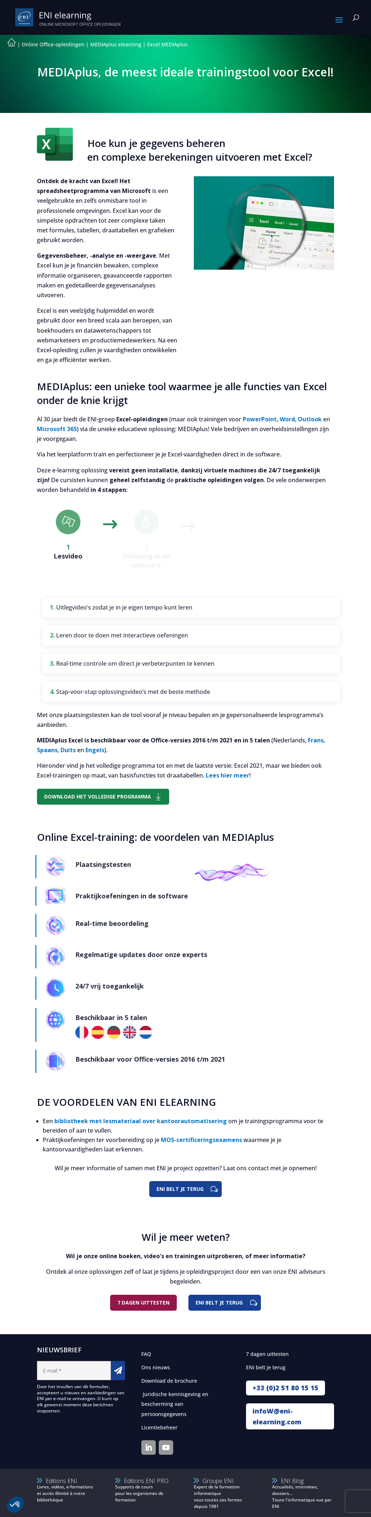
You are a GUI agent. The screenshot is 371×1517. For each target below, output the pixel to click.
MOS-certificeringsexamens (201, 1140)
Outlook (310, 419)
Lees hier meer (227, 775)
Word (287, 419)
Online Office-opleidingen (53, 44)
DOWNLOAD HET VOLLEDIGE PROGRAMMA (97, 796)
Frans (316, 740)
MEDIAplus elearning (115, 44)
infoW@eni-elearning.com (277, 1417)
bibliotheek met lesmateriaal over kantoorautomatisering (140, 1121)
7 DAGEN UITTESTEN (143, 1302)
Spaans (47, 750)
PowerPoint (260, 419)
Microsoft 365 (57, 429)
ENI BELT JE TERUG (180, 1188)
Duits (68, 750)
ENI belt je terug (219, 1302)
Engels (95, 750)
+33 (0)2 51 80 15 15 (285, 1387)
